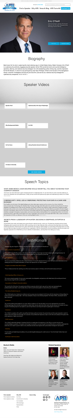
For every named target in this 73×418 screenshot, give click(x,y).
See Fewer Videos (36, 172)
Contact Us (66, 8)
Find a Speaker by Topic (9, 399)
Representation (19, 404)
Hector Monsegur (53, 357)
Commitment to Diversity (22, 399)
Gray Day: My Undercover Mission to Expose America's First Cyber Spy (13, 356)
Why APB (35, 8)
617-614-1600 (40, 4)
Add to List (53, 43)
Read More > (23, 74)
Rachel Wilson (63, 357)
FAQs (17, 406)
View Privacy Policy (58, 412)
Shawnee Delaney (53, 380)
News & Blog (44, 8)
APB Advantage (20, 403)
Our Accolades (19, 401)
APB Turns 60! (55, 8)
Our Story (18, 397)
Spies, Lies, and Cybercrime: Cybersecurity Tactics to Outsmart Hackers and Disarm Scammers (14, 351)
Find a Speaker (24, 8)
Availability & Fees (65, 43)
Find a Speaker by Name (9, 397)
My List (35, 4)
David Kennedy (64, 380)
